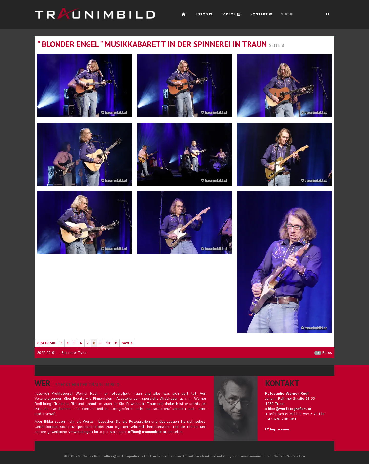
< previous (46, 343)
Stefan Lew (296, 456)
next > (127, 343)
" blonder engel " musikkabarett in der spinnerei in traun (152, 44)
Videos (231, 14)
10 (108, 343)
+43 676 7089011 (280, 419)
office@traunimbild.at (147, 432)
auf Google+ (227, 456)
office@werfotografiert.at (288, 408)
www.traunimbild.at (256, 456)
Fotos (204, 14)
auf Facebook (199, 456)
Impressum (277, 429)
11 (115, 343)
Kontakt (261, 14)
